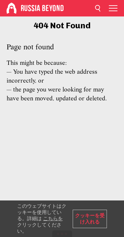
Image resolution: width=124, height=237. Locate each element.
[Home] (11, 8)
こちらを (53, 218)
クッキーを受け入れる (90, 218)
